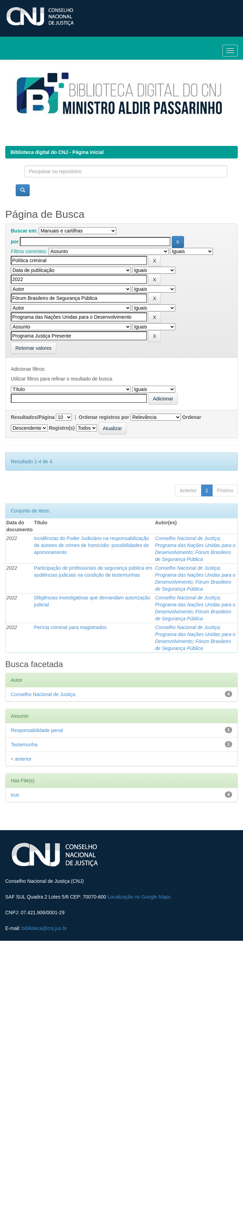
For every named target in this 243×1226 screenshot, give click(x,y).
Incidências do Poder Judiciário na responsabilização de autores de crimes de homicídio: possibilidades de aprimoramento (91, 545)
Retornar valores (33, 348)
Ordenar (191, 417)
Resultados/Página (32, 417)
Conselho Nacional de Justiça (187, 538)
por (15, 241)
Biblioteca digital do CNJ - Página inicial (57, 152)
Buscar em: (24, 231)
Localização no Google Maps (139, 897)
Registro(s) (62, 428)
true (15, 795)
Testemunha (24, 744)
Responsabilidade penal (37, 730)
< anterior (21, 759)
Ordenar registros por (104, 417)
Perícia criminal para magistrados (70, 627)
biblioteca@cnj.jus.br (44, 928)
